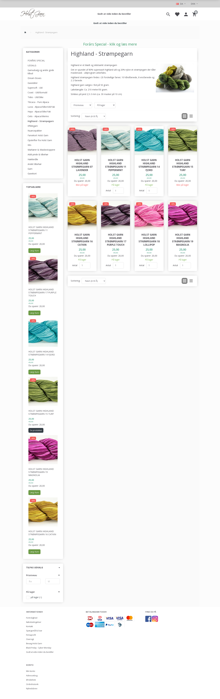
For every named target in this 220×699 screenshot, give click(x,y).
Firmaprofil (31, 635)
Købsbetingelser (33, 622)
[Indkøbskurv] (194, 13)
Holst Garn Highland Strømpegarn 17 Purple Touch (42, 292)
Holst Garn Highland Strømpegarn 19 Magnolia (41, 472)
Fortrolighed (31, 618)
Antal (108, 190)
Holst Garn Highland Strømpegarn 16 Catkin (42, 533)
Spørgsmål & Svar (34, 630)
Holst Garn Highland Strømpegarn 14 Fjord (41, 353)
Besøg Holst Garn (34, 643)
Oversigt (30, 639)
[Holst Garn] (33, 13)
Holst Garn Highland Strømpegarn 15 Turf (41, 412)
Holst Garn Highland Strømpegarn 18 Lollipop (149, 239)
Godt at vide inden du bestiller (114, 13)
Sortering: (75, 116)
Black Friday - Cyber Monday (38, 647)
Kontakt (29, 626)
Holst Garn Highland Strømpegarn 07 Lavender (82, 165)
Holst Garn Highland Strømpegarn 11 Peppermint (41, 230)
